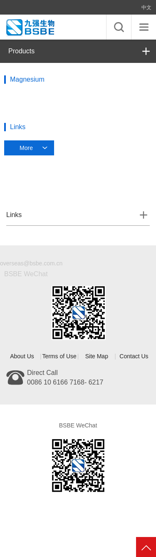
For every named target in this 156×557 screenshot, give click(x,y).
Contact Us (133, 356)
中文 (146, 7)
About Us (22, 356)
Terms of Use (59, 356)
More (26, 148)
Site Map (96, 356)
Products (21, 51)
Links (14, 214)
